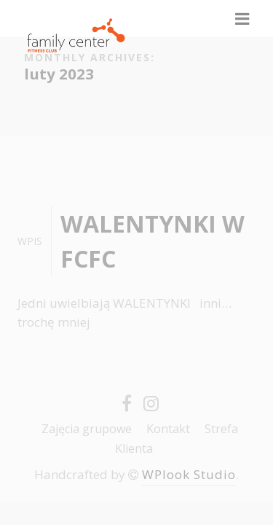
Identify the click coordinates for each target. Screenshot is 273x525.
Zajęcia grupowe (86, 429)
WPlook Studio (189, 474)
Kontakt (168, 429)
